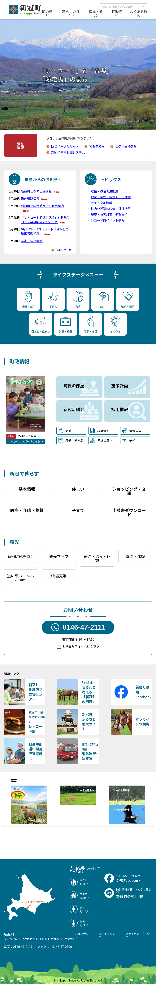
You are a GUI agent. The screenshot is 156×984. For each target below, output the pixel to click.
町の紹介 (47, 13)
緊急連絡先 (97, 146)
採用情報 (119, 409)
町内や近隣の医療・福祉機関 (111, 208)
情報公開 (131, 430)
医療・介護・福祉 (27, 510)
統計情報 (100, 430)
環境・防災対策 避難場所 (109, 214)
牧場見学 (59, 575)
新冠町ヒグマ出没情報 (40, 191)
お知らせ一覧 (63, 250)
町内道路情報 (34, 198)
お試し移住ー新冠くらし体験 (111, 197)
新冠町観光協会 (20, 556)
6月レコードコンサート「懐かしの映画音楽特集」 (45, 231)
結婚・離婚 (127, 300)
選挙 (128, 440)
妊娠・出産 (28, 300)
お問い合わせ (82, 935)
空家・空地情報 (31, 241)
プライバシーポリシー (138, 935)
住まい (78, 489)
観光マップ (58, 556)
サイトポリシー (107, 935)
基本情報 (27, 489)
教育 (78, 300)
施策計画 (119, 385)
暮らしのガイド (70, 13)
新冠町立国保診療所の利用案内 (42, 208)
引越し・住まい (40, 325)
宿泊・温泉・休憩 (97, 558)
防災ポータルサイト (65, 146)
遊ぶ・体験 (135, 556)
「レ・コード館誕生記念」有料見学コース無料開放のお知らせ (45, 219)
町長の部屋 (73, 385)
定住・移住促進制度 (104, 191)
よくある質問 (138, 13)
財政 (65, 430)
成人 (103, 300)
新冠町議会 (73, 409)
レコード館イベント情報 (107, 220)
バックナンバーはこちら (25, 441)
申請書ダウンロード (129, 512)
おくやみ (115, 324)
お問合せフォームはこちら (81, 646)
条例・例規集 (71, 440)
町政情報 (116, 13)
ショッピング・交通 (129, 491)
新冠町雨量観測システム (68, 152)
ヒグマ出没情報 (125, 146)
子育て (53, 300)
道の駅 (21, 577)
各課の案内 (101, 440)
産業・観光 (96, 13)
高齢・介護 (90, 324)
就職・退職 (65, 325)
